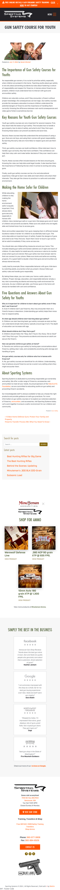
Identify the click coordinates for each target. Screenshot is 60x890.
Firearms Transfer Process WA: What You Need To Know (27, 422)
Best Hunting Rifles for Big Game (24, 456)
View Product (11, 559)
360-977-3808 (33, 837)
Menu (50, 14)
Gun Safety (55, 411)
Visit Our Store (30, 812)
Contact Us (30, 847)
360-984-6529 (32, 840)
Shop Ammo (30, 829)
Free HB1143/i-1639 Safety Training (30, 824)
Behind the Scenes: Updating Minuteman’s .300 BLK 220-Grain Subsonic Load (24, 470)
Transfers (30, 827)
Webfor (52, 886)
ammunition (16, 401)
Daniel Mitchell (26, 62)
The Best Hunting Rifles (19, 461)
